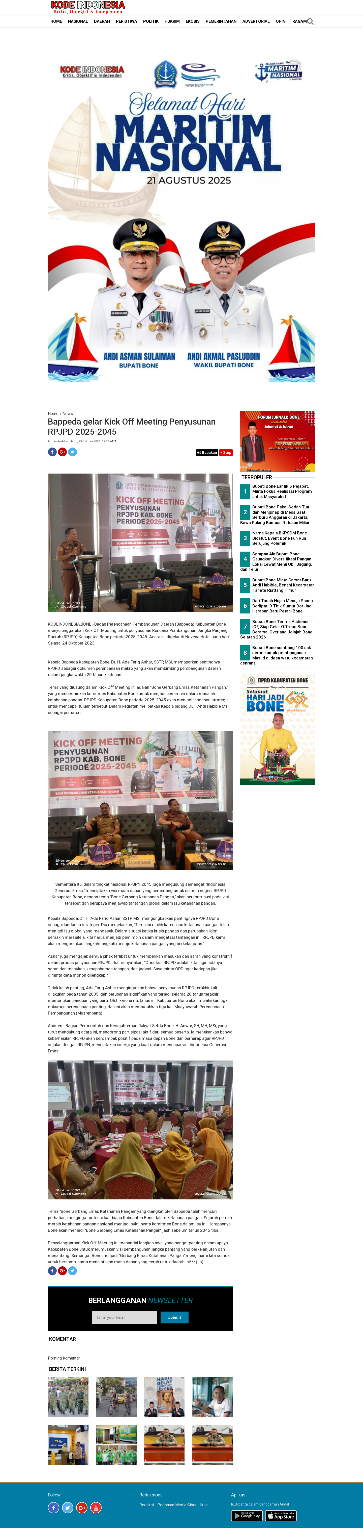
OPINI (281, 21)
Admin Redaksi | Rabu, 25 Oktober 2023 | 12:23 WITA (82, 441)
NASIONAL (78, 21)
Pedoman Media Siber (177, 1504)
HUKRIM (172, 21)
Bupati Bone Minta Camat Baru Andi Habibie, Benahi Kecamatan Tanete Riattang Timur (283, 585)
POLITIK (151, 21)
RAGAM (299, 21)
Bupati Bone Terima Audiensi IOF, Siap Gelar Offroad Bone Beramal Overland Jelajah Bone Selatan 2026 (276, 629)
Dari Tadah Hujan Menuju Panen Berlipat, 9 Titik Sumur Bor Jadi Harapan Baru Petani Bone (282, 605)
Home (53, 413)
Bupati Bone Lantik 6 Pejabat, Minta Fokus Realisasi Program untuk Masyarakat (282, 491)
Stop (226, 452)
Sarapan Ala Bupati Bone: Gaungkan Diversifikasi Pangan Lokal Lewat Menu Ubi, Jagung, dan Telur (276, 561)
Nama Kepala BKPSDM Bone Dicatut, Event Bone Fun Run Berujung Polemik (279, 538)
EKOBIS (193, 21)
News (68, 413)
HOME (56, 21)
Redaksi (146, 1504)
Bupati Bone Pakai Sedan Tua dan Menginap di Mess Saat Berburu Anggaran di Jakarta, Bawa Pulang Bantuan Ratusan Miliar (275, 514)
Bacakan (207, 452)
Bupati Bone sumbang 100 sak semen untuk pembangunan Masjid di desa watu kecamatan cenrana (276, 655)
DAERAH (102, 21)
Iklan (204, 1504)
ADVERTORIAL (256, 21)
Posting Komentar (64, 1358)
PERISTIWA (126, 21)
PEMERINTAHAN (221, 21)
